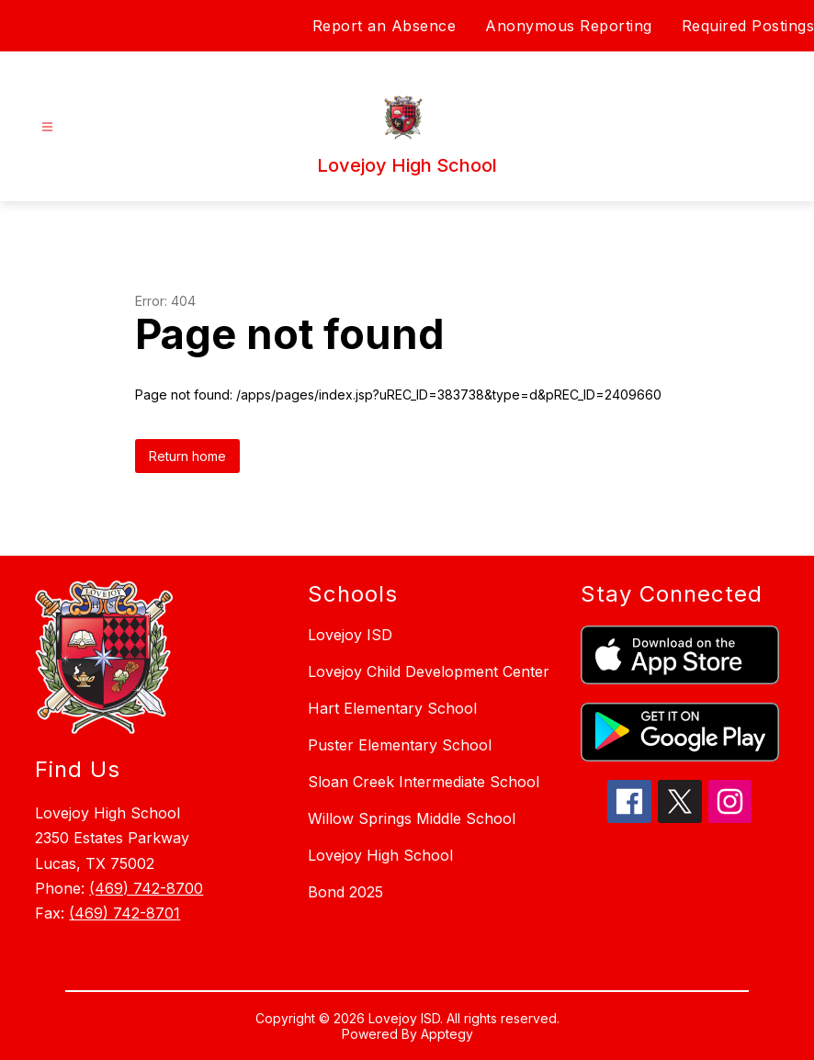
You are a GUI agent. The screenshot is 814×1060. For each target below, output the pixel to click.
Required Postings (748, 26)
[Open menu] (47, 127)
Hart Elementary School (392, 708)
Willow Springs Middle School (411, 818)
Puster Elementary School (400, 745)
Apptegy (447, 1034)
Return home (187, 456)
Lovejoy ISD (350, 635)
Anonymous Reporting (568, 26)
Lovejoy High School (380, 855)
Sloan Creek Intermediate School (423, 781)
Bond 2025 (345, 892)
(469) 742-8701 (124, 913)
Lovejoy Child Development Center (428, 671)
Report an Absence (384, 26)
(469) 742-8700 (146, 888)
